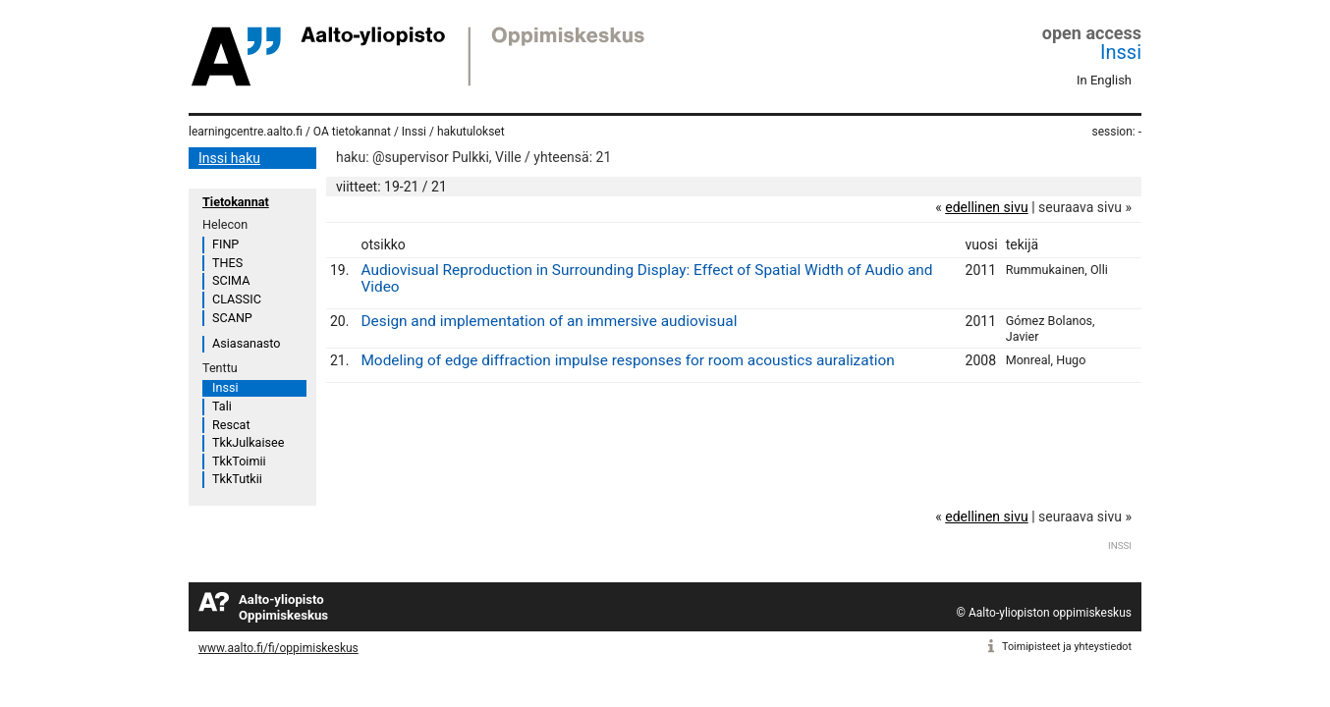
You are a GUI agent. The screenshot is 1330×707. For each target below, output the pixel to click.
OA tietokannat (352, 131)
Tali (222, 406)
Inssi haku (229, 158)
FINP (225, 244)
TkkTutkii (237, 478)
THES (227, 262)
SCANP (232, 317)
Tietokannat (235, 201)
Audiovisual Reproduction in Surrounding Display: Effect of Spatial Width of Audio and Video (646, 278)
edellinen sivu (986, 207)
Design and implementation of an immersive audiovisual (548, 321)
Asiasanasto (246, 343)
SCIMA (230, 280)
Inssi (1120, 52)
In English (1104, 80)
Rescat (231, 424)
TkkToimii (239, 461)
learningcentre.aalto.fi (246, 131)
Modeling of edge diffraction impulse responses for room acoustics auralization (627, 360)
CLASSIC (236, 299)
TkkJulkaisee (248, 442)
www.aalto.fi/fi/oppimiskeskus (278, 648)
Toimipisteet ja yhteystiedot (1067, 646)
